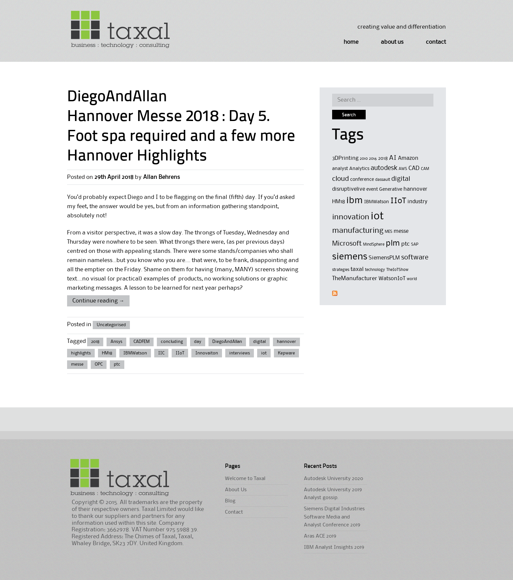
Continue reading (98, 300)
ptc (117, 364)
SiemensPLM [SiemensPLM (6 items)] (384, 257)
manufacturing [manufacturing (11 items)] (357, 230)
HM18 (107, 353)
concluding (172, 342)
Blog (230, 501)
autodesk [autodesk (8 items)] (384, 168)
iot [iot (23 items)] (377, 216)
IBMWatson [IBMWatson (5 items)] (376, 202)
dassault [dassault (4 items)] (382, 179)
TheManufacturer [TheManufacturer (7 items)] (354, 278)
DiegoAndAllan (227, 342)
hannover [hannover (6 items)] (415, 189)
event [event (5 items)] (372, 189)
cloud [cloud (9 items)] (340, 179)
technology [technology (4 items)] (375, 270)
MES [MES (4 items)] (388, 231)
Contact (436, 42)
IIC (161, 353)
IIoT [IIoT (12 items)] (398, 201)
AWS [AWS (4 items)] (403, 169)
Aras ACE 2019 (320, 536)
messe (77, 364)
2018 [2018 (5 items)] (383, 159)
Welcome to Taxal (245, 478)
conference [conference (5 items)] (362, 180)
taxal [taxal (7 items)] (357, 269)
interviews (239, 353)
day (197, 342)
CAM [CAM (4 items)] (425, 169)
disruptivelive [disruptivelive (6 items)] (348, 189)
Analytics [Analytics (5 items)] (359, 169)
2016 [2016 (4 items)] (373, 158)
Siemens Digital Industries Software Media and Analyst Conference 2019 (334, 517)
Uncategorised (111, 325)
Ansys (116, 342)
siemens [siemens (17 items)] (349, 257)
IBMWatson (135, 353)
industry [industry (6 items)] (417, 201)
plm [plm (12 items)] (393, 243)
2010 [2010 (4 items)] (364, 158)
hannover (286, 342)
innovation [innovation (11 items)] (350, 217)
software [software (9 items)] (414, 257)
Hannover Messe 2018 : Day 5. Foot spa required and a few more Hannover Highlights (181, 136)
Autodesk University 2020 (333, 478)
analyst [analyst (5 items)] (340, 169)
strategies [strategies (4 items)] (340, 270)
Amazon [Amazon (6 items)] (408, 158)
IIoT (180, 353)
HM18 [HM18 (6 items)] (338, 201)
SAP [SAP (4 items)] (414, 244)
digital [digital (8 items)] (400, 179)
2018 (95, 342)
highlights (81, 353)
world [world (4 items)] (412, 279)
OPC (99, 364)
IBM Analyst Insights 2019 (334, 547)
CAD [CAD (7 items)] (414, 168)
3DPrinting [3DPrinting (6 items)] (345, 158)
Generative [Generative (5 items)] (390, 189)
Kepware (286, 353)
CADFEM (142, 342)
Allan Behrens (161, 177)
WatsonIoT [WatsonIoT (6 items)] (392, 278)
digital (259, 342)
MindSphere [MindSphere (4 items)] (373, 244)
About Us (392, 42)
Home (351, 42)
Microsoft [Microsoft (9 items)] (347, 244)
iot (264, 353)
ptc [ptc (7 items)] (405, 244)
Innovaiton (206, 353)
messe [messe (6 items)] (401, 231)
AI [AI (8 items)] (393, 158)
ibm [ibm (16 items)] (354, 201)
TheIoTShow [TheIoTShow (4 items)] (397, 270)
